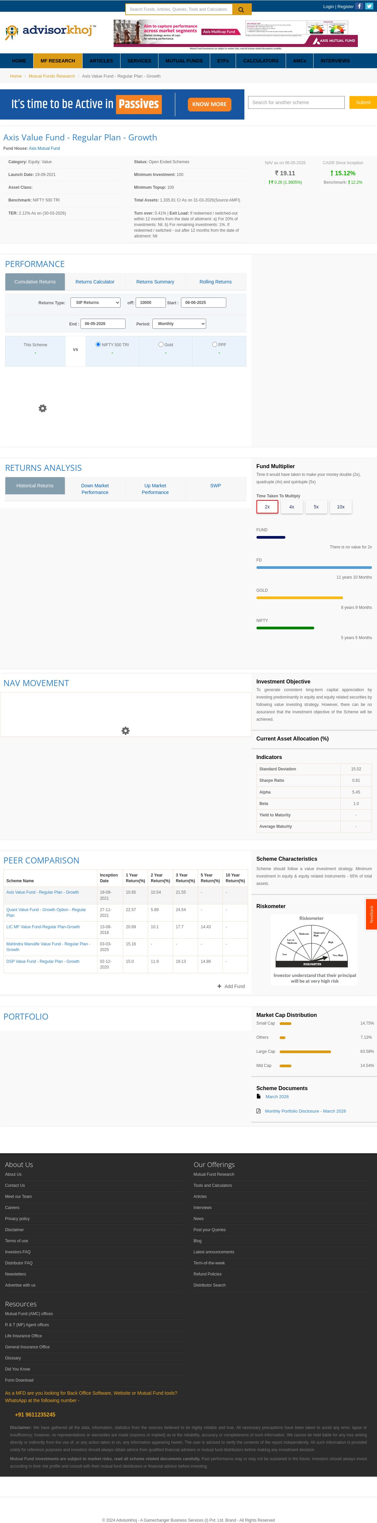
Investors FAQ (18, 1252)
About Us (13, 1174)
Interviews (203, 1207)
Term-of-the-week (209, 1263)
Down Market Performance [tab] (95, 489)
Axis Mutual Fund (44, 148)
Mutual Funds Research (52, 76)
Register (345, 6)
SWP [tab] (215, 485)
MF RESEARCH (58, 60)
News (199, 1218)
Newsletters (15, 1274)
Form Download (19, 1380)
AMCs (300, 60)
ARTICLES (101, 60)
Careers (12, 1207)
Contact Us (15, 1185)
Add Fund (231, 986)
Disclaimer (14, 1229)
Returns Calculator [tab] (95, 281)
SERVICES (139, 60)
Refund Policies (208, 1274)
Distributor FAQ (19, 1263)
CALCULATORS (260, 60)
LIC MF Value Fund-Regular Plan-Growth (43, 927)
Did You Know (17, 1369)
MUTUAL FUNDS (184, 60)
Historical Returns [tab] (34, 485)
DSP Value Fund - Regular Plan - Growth (43, 961)
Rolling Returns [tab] (215, 281)
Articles (200, 1196)
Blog (198, 1241)
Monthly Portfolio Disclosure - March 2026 (305, 1111)
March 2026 (277, 1096)
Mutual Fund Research (214, 1174)
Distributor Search (210, 1285)
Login (328, 6)
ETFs (223, 60)
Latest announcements (214, 1252)
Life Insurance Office (23, 1336)
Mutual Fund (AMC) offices (29, 1313)
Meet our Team (18, 1196)
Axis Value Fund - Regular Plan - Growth (42, 892)
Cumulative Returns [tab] (35, 281)
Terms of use (16, 1241)
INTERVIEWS (335, 60)
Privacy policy (17, 1218)
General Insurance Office (27, 1347)
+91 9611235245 (34, 1415)
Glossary (13, 1358)
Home (16, 76)
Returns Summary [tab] (155, 281)
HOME (19, 60)
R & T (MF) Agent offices (27, 1325)
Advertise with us (20, 1285)
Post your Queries (210, 1229)
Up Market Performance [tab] (155, 489)
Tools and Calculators (213, 1185)
